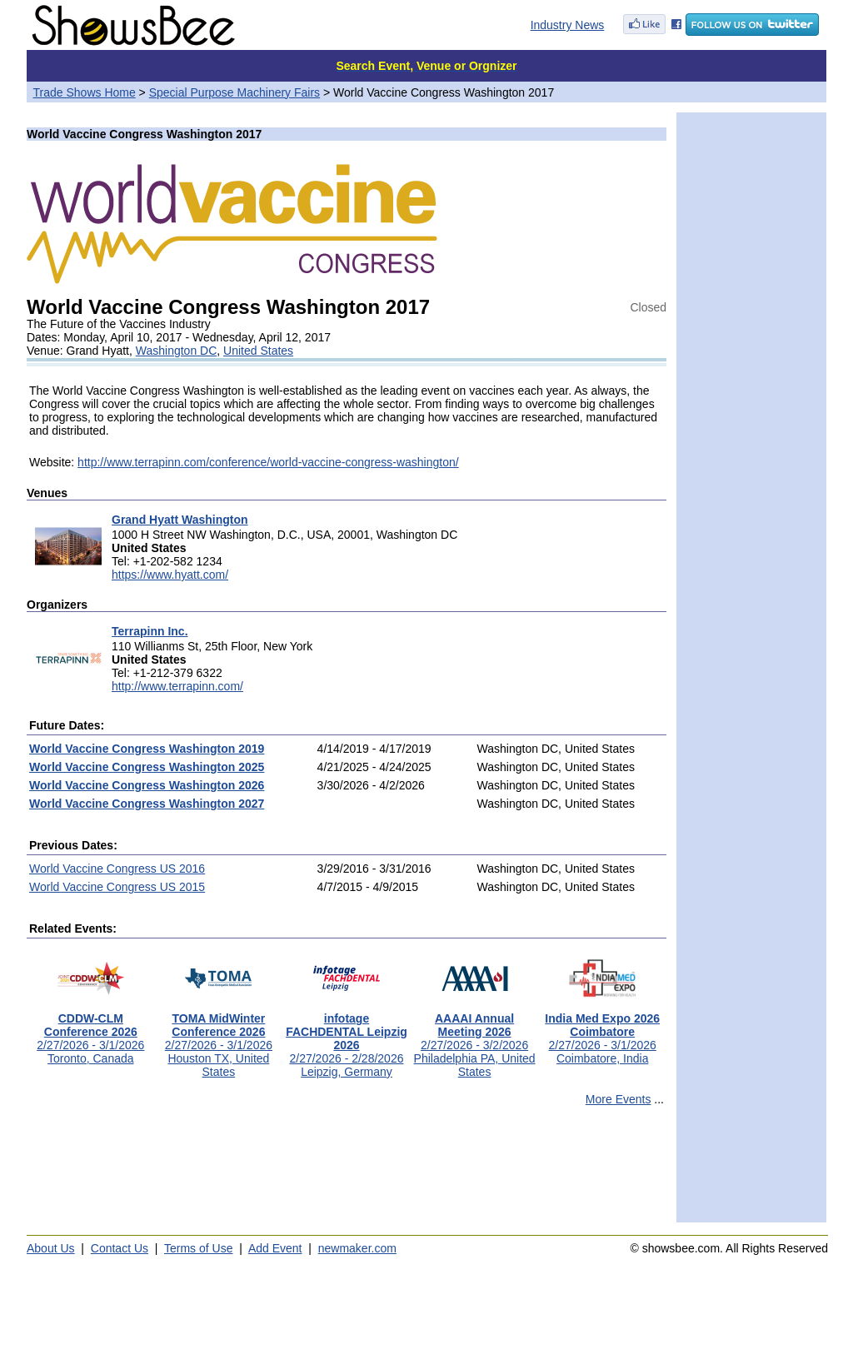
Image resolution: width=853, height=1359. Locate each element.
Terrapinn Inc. (150, 631)
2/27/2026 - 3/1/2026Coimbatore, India (602, 1033)
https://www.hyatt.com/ (170, 574)
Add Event (275, 1248)
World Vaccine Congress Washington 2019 (146, 748)
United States (258, 350)
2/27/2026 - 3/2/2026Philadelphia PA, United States (475, 1039)
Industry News (568, 25)
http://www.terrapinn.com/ (177, 686)
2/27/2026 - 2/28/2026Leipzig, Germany (346, 1039)
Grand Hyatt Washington (180, 519)
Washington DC (176, 350)
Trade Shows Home (84, 92)
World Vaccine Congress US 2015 (117, 887)
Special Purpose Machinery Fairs (234, 92)
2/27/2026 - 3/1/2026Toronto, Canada (90, 1033)
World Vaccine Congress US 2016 (117, 868)
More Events (618, 1099)
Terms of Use (198, 1248)
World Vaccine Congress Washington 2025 (146, 767)
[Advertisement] (346, 1171)
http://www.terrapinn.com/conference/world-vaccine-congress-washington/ (268, 462)
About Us (51, 1248)
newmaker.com (357, 1248)
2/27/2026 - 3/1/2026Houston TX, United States (218, 1039)
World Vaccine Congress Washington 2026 (146, 785)
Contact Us (119, 1248)
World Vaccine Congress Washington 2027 (146, 803)
